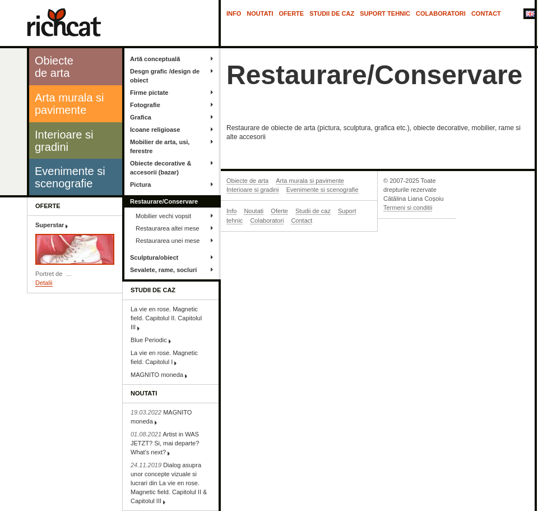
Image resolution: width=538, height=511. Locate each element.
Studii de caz (331, 13)
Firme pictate (149, 92)
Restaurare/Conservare (164, 201)
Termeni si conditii (407, 207)
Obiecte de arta (247, 180)
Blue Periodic (149, 340)
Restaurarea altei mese (168, 228)
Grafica (140, 117)
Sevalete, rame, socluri (163, 269)
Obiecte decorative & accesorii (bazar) (160, 168)
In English (529, 15)
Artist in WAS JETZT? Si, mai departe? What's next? (165, 443)
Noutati (260, 13)
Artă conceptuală (155, 59)
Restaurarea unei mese (168, 240)
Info (233, 13)
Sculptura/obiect (154, 257)
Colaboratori (441, 13)
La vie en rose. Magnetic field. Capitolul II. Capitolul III (166, 318)
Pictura (140, 184)
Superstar (49, 225)
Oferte (291, 13)
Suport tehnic (385, 13)
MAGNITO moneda (157, 374)
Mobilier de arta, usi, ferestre (159, 146)
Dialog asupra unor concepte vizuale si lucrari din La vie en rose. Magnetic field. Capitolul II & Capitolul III (169, 483)
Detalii (44, 282)
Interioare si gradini (252, 189)
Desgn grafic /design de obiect (165, 76)
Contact (486, 13)
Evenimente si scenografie (322, 189)
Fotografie (145, 105)
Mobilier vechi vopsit (163, 216)
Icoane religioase (155, 129)
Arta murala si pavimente (310, 180)
